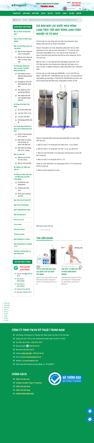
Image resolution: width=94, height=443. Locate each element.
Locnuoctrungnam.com (30, 361)
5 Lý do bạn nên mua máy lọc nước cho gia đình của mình (46, 271)
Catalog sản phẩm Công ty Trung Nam (29, 383)
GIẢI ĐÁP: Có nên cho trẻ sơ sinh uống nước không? (71, 271)
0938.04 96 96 (34, 346)
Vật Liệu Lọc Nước (19, 229)
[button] (80, 267)
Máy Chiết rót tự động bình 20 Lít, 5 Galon (24, 149)
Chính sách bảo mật (22, 379)
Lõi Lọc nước (18, 224)
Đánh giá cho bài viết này (44, 226)
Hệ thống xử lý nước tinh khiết (22, 105)
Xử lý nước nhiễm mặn (24, 110)
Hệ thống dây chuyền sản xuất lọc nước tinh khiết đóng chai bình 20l (21, 68)
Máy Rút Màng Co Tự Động (22, 239)
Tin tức (57, 13)
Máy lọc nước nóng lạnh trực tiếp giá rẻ (23, 47)
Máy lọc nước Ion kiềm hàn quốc (22, 33)
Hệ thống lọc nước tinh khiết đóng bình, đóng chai (25, 84)
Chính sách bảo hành (23, 386)
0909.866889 (20, 281)
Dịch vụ (50, 13)
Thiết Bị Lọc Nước (19, 234)
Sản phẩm (26, 13)
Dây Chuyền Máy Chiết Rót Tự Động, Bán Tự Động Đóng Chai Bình (23, 128)
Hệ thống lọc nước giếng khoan (23, 183)
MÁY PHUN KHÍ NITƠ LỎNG (22, 210)
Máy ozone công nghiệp (21, 205)
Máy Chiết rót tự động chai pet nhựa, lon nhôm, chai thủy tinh (24, 142)
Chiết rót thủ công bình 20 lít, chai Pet (25, 135)
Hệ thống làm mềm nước (23, 189)
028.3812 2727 (36, 342)
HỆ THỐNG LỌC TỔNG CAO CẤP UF (22, 168)
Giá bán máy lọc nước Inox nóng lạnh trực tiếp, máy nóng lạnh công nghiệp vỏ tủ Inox (53, 20)
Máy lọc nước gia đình (24, 163)
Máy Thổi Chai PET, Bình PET (22, 200)
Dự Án (43, 13)
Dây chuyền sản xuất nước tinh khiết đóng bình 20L (24, 98)
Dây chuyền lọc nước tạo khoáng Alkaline (24, 91)
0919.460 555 (26, 289)
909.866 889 (27, 353)
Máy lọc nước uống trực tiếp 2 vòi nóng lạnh (25, 53)
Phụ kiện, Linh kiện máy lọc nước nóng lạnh (22, 252)
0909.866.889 (25, 267)
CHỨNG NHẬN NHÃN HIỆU (25, 394)
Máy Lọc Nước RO (19, 154)
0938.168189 (20, 286)
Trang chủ (16, 13)
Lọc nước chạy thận (24, 117)
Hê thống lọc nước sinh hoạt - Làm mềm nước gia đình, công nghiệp (23, 177)
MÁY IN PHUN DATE (20, 215)
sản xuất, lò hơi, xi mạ (24, 113)
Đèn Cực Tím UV (19, 220)
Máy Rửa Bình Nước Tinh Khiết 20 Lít (23, 245)
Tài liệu (71, 13)
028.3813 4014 (27, 292)
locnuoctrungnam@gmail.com (30, 357)
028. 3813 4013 (24, 342)
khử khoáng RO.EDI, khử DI (25, 121)
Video (64, 13)
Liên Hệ (78, 13)
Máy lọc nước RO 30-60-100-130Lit (24, 159)
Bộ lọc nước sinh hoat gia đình (24, 195)
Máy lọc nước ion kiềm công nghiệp (22, 40)
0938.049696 (25, 270)
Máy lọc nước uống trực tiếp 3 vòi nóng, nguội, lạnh (25, 59)
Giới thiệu (35, 13)
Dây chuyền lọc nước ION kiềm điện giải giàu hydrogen (25, 76)
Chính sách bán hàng (23, 390)
